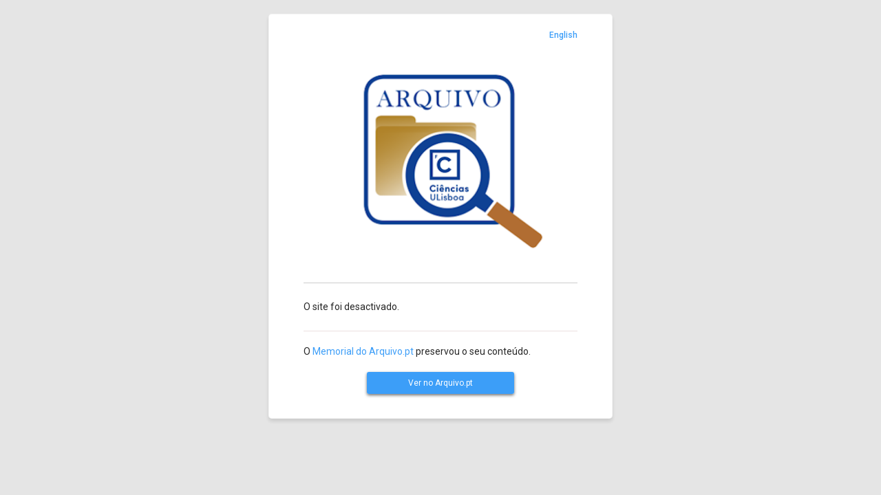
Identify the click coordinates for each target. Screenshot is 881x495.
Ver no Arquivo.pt (440, 383)
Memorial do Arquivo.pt (363, 351)
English (563, 35)
